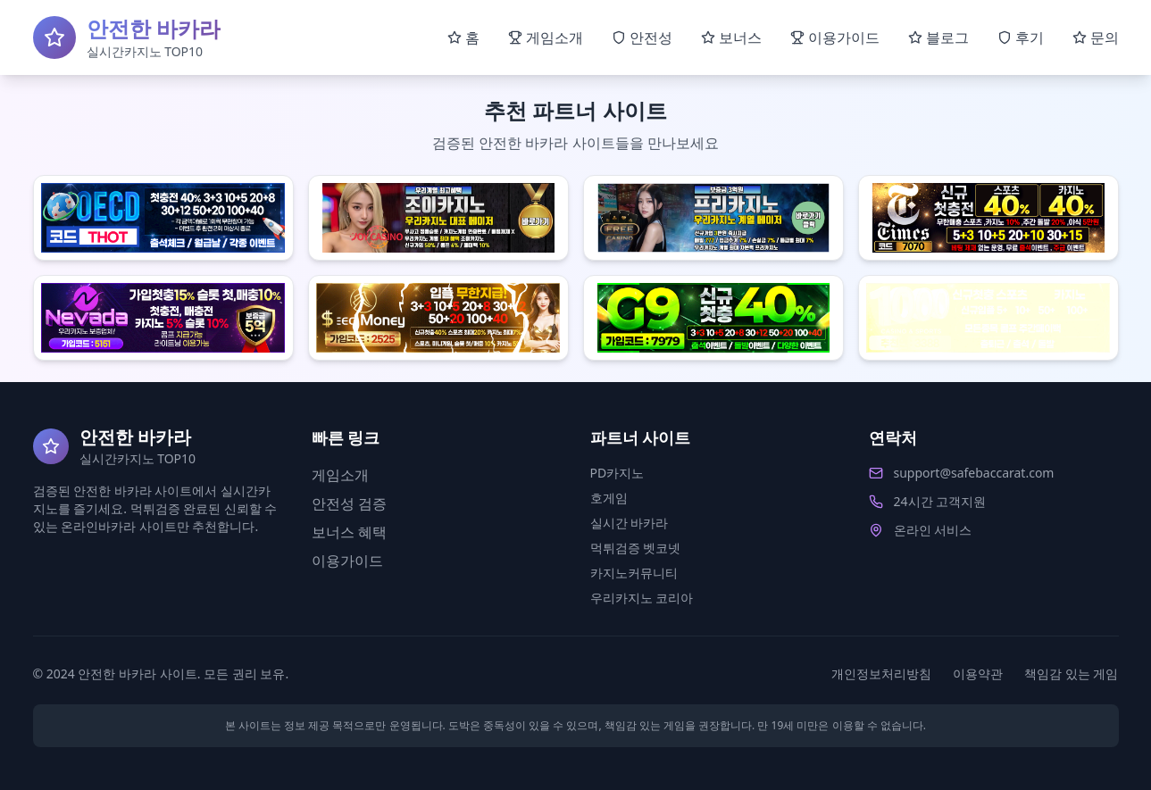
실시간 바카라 (629, 522)
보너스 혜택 (349, 532)
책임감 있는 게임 (1071, 673)
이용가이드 (347, 560)
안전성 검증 (349, 503)
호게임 (609, 497)
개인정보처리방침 (881, 673)
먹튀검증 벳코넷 (635, 547)
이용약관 (978, 673)
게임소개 (340, 475)
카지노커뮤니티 (634, 572)
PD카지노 (617, 472)
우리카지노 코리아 (642, 597)
